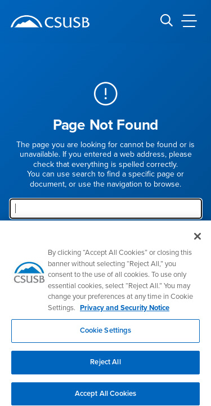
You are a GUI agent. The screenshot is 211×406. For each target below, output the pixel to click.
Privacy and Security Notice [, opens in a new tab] (124, 310)
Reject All (105, 364)
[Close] (197, 239)
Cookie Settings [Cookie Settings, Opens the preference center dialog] (106, 333)
